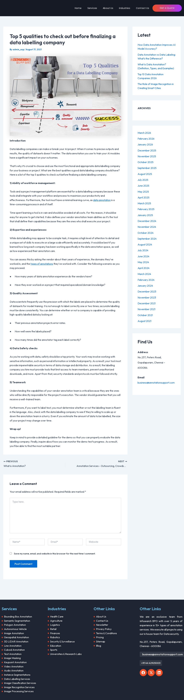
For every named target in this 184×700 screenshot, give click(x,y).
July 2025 (143, 179)
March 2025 (144, 202)
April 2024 (144, 266)
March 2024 (144, 272)
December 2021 (147, 301)
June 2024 (144, 254)
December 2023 (147, 289)
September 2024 (147, 237)
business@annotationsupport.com (156, 380)
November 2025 (147, 155)
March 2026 (144, 132)
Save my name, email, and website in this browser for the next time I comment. (55, 553)
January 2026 (145, 144)
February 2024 (146, 278)
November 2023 (147, 295)
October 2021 (145, 313)
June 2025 (144, 184)
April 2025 (144, 196)
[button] (151, 660)
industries (124, 8)
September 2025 (147, 167)
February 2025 (146, 208)
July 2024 (143, 249)
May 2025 (143, 190)
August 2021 (145, 319)
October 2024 (146, 231)
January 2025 (145, 214)
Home (78, 8)
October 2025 (146, 161)
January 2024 (145, 284)
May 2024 (143, 260)
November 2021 (147, 307)
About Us (108, 8)
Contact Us (142, 8)
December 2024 (147, 219)
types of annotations (42, 263)
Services (92, 8)
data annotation (102, 200)
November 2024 (147, 225)
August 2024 (145, 243)
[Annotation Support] (20, 7)
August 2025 (145, 173)
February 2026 (146, 138)
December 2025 (147, 149)
